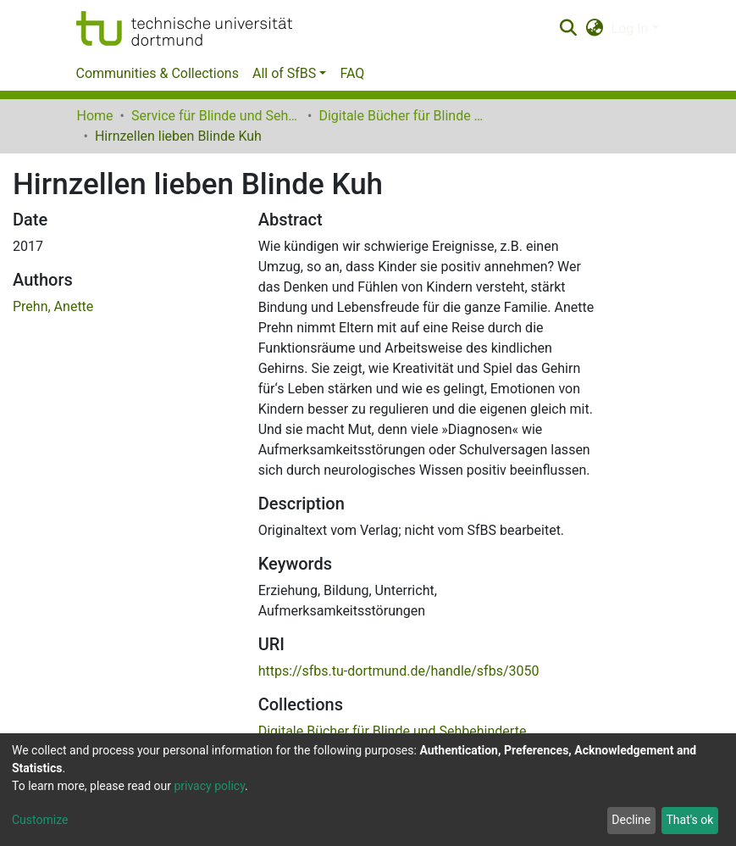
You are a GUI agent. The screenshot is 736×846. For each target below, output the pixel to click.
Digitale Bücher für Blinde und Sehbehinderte (403, 116)
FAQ (352, 73)
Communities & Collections (157, 73)
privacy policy (209, 786)
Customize (40, 820)
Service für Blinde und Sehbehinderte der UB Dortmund (216, 116)
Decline (630, 820)
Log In (630, 28)
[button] (594, 29)
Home (95, 116)
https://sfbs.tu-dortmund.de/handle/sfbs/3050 (399, 671)
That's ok (689, 820)
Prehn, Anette (53, 306)
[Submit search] (568, 29)
